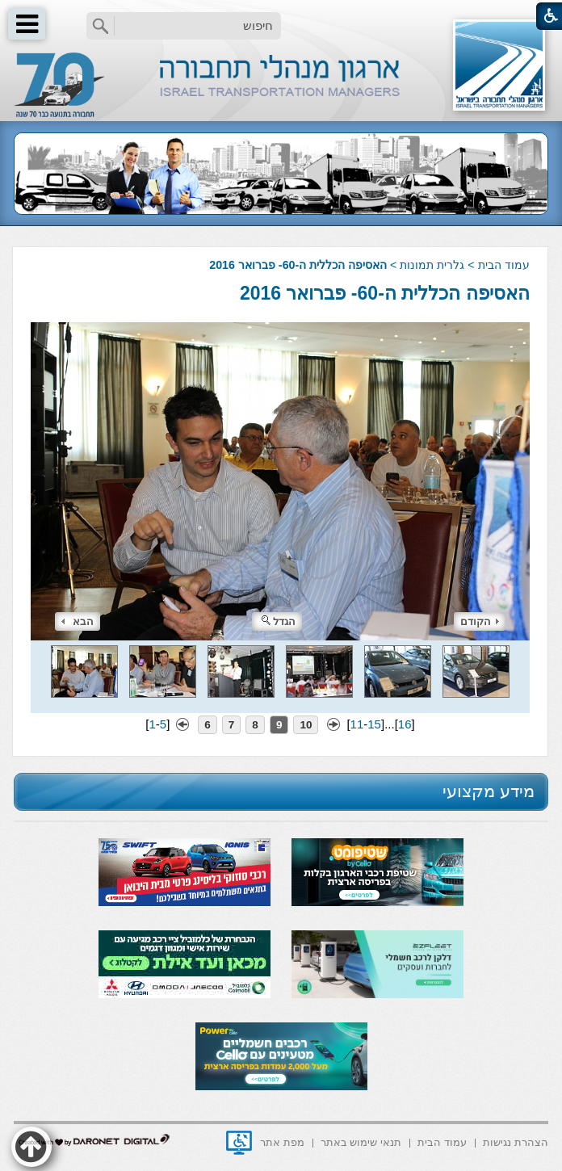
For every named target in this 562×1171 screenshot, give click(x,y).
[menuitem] (515, 1141)
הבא (77, 621)
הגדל (279, 621)
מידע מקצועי (488, 791)
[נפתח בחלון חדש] (239, 1143)
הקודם (479, 621)
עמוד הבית (504, 264)
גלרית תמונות (432, 264)
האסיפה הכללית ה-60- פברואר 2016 (385, 293)
